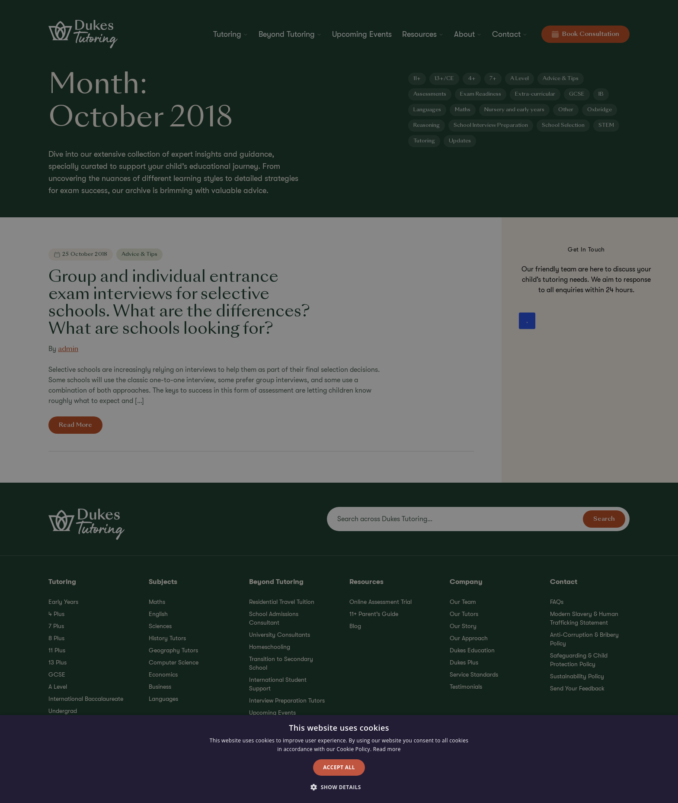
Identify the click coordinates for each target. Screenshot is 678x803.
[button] (339, 787)
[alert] (339, 401)
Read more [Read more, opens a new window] (387, 749)
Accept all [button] (339, 767)
